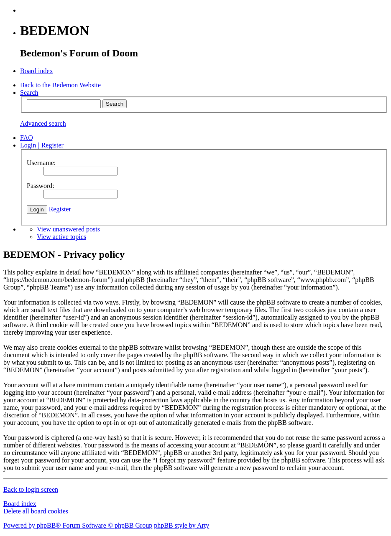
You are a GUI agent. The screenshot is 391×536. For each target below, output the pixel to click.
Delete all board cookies (35, 511)
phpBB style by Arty (181, 525)
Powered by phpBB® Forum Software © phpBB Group (77, 525)
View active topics (61, 236)
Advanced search (43, 123)
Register (60, 209)
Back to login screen (30, 489)
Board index (19, 503)
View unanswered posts (68, 229)
